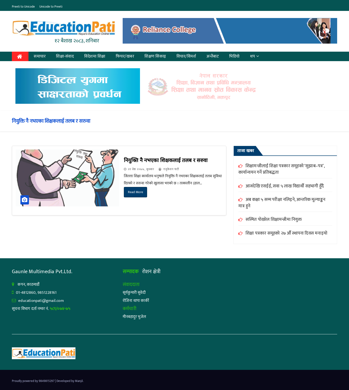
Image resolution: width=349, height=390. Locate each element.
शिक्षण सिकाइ (155, 56)
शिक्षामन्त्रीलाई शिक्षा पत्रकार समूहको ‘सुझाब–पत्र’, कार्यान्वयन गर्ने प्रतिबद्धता (281, 169)
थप (254, 56)
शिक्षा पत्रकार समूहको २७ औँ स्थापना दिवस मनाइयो (286, 233)
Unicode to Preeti (50, 6)
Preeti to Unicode (23, 6)
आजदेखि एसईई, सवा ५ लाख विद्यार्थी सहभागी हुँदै (285, 186)
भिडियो (234, 56)
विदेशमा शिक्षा (94, 56)
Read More (135, 192)
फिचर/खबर (125, 56)
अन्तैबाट (212, 56)
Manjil (79, 381)
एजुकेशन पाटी (168, 169)
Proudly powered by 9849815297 (33, 381)
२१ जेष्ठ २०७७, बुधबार (141, 169)
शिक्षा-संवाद (65, 56)
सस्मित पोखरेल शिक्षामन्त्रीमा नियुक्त (274, 219)
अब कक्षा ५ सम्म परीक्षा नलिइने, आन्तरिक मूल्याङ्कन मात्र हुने (281, 203)
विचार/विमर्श (186, 56)
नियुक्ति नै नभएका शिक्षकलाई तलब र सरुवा (166, 160)
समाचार (40, 56)
